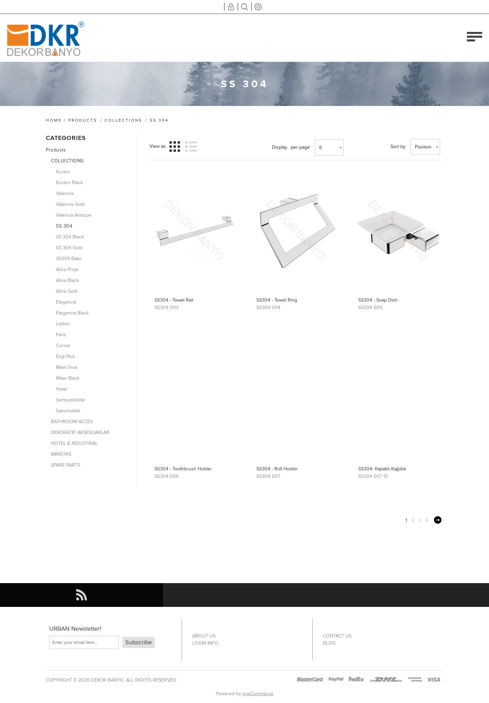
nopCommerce (257, 694)
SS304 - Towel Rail (174, 300)
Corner (63, 345)
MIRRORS (61, 454)
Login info (205, 643)
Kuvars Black (69, 182)
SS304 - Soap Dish (378, 300)
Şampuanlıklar (70, 400)
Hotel (61, 389)
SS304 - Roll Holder (277, 469)
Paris (61, 335)
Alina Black (67, 280)
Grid (174, 146)
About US (204, 636)
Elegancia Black (72, 313)
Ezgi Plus (65, 356)
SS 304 (64, 226)
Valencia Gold (70, 204)
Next (437, 520)
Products (82, 120)
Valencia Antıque (73, 215)
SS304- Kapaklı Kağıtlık (382, 469)
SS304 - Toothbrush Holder (183, 469)
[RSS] (81, 595)
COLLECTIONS (123, 120)
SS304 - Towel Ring (276, 300)
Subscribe (138, 642)
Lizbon (63, 324)
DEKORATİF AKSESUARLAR (80, 432)
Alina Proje (67, 269)
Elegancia (66, 302)
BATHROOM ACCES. (72, 422)
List (190, 146)
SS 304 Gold (69, 248)
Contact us (337, 636)
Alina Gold (66, 291)
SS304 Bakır (69, 259)
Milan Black (67, 378)
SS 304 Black (70, 237)
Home (54, 120)
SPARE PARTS (65, 465)
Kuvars (63, 172)
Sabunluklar (68, 411)
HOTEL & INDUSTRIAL (74, 443)
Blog (329, 643)
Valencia (64, 193)
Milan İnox (66, 367)
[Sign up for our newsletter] (84, 642)
